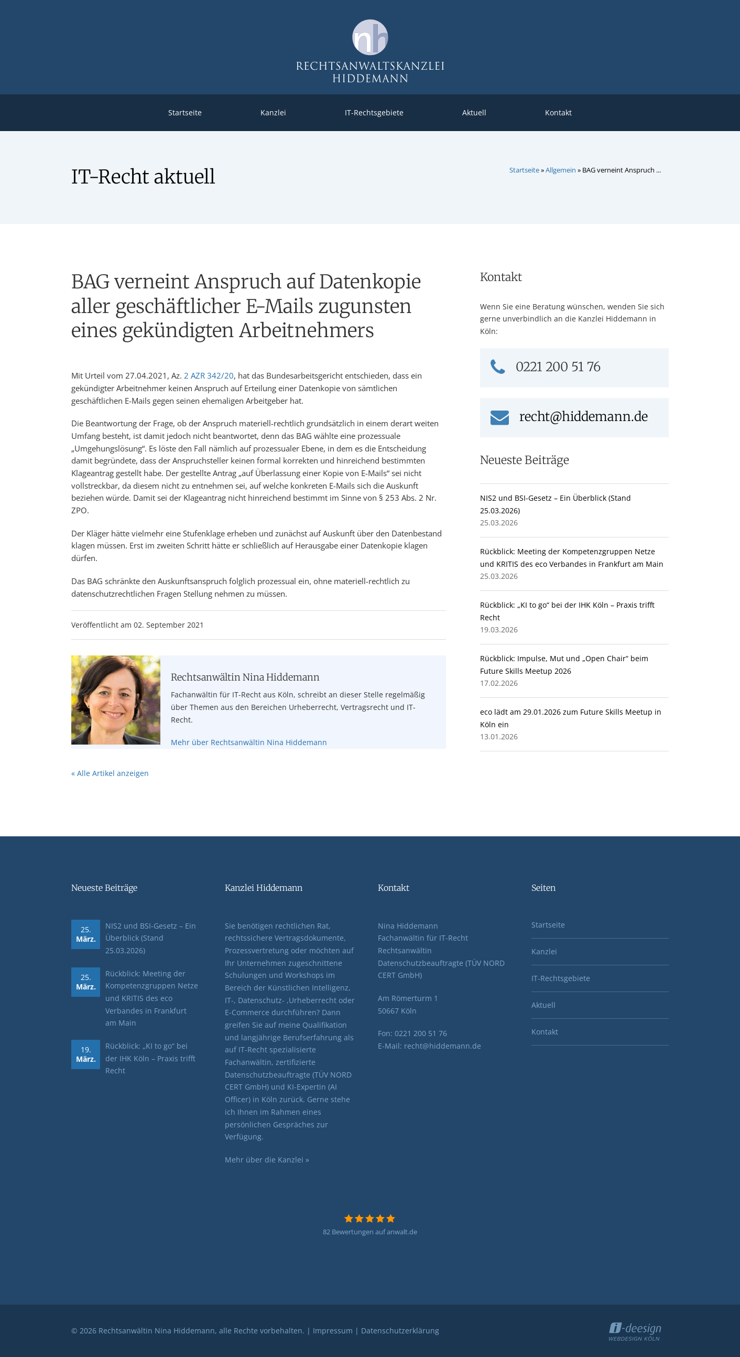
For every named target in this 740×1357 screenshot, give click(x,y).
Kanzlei (273, 112)
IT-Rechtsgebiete (374, 112)
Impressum (333, 1331)
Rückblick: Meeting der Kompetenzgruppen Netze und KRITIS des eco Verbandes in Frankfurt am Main (151, 998)
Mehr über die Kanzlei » (267, 1160)
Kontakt (558, 112)
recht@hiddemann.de (569, 416)
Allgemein (561, 170)
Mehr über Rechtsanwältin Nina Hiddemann (249, 742)
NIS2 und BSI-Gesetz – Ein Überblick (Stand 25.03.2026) (150, 938)
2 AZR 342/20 (209, 375)
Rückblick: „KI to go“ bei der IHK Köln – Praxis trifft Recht (150, 1058)
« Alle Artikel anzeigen (110, 773)
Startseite (185, 112)
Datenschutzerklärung (400, 1331)
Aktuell (474, 112)
